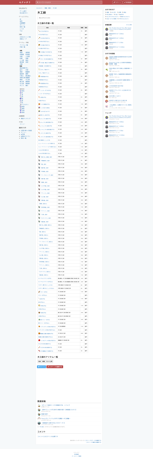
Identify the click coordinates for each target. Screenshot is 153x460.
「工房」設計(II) (42, 268)
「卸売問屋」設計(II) (43, 262)
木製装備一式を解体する (44, 66)
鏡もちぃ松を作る (44, 115)
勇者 (21, 79)
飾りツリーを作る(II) (43, 323)
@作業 (23, 134)
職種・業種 (48, 8)
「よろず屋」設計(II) (43, 248)
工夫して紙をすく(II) (43, 73)
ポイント (22, 25)
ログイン (117, 2)
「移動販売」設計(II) (43, 228)
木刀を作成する (43, 31)
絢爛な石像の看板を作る (45, 333)
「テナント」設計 (44, 211)
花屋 (21, 64)
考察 (119, 12)
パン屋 (22, 60)
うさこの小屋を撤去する (45, 137)
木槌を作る (42, 97)
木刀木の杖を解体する (45, 347)
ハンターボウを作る (44, 90)
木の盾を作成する (44, 45)
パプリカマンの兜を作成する (47, 327)
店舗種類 (22, 23)
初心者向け (109, 14)
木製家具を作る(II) (43, 87)
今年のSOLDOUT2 (123, 19)
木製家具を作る (43, 83)
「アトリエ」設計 (44, 193)
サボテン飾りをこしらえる (45, 285)
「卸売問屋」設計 (44, 207)
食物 (22, 112)
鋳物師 (28, 83)
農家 (27, 74)
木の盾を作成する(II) (43, 48)
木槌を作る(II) (42, 100)
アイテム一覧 (24, 45)
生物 (22, 110)
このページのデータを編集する (93, 440)
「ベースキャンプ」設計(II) (45, 242)
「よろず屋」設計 (44, 186)
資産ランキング (25, 118)
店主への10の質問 (110, 19)
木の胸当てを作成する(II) (45, 55)
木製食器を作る (43, 76)
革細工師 (22, 78)
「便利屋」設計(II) (43, 258)
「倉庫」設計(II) (42, 203)
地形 (21, 21)
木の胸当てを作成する (45, 52)
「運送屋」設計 (43, 222)
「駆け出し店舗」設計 (45, 157)
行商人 (22, 76)
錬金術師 (22, 68)
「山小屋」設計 (43, 197)
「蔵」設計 (42, 164)
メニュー (22, 124)
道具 (22, 108)
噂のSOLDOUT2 (125, 16)
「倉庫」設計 (42, 182)
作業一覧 (22, 47)
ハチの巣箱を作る (44, 104)
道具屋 (28, 52)
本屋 (21, 56)
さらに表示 (129, 25)
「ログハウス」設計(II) (44, 271)
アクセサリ (24, 104)
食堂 (27, 62)
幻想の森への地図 (26, 130)
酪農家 (28, 72)
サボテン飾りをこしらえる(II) (46, 288)
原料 (22, 91)
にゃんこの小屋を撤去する (46, 129)
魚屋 (27, 58)
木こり (22, 85)
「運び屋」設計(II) (43, 245)
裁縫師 (28, 78)
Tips (21, 31)
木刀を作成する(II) (43, 34)
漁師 (21, 72)
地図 (22, 106)
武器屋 (22, 54)
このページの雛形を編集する (93, 442)
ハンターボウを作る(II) (44, 94)
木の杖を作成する (44, 38)
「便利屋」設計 (43, 200)
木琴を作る (42, 306)
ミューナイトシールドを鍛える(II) (47, 147)
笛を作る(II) (41, 302)
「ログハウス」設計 (44, 218)
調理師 (28, 81)
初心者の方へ (24, 13)
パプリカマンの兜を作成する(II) (46, 330)
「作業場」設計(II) (43, 238)
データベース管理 (76, 456)
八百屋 (28, 56)
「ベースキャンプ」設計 (45, 175)
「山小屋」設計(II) (43, 255)
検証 (124, 12)
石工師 (22, 83)
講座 (107, 12)
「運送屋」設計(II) (43, 275)
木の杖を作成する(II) (43, 41)
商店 (27, 60)
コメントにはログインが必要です (47, 436)
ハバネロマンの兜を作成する (47, 340)
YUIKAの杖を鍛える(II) (44, 153)
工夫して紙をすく (44, 69)
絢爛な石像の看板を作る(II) (45, 337)
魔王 (27, 85)
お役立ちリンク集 (25, 37)
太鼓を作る (42, 313)
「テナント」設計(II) (43, 265)
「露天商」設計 (43, 168)
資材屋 (22, 62)
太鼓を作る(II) (42, 316)
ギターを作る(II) (42, 295)
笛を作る (41, 299)
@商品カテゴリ (25, 136)
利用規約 (76, 454)
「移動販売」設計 (44, 160)
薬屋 (21, 52)
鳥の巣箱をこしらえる (44, 140)
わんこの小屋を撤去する (45, 122)
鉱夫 (21, 70)
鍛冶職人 (28, 76)
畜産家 (22, 74)
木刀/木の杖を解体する (44, 344)
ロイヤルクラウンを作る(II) (45, 282)
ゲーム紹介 (23, 11)
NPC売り (113, 12)
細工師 (22, 81)
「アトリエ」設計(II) (43, 252)
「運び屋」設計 (43, 179)
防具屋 (28, 54)
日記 (116, 14)
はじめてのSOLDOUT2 (112, 16)
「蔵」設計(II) (42, 232)
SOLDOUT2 (39, 8)
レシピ (22, 29)
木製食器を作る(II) (43, 80)
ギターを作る (42, 292)
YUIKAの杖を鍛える (43, 150)
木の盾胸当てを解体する (45, 351)
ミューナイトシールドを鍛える (46, 143)
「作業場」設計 (43, 171)
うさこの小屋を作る (44, 133)
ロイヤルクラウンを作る (44, 278)
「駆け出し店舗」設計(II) (45, 225)
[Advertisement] (69, 383)
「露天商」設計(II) (43, 235)
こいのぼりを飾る (44, 108)
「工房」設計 (42, 214)
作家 (27, 70)
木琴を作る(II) (42, 309)
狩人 (27, 68)
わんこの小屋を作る (44, 119)
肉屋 (21, 58)
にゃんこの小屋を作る (45, 126)
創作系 (121, 14)
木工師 (28, 79)
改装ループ (23, 39)
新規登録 (127, 2)
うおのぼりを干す (44, 111)
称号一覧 (22, 27)
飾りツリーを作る (44, 320)
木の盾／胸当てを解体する (46, 63)
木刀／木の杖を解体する (45, 59)
